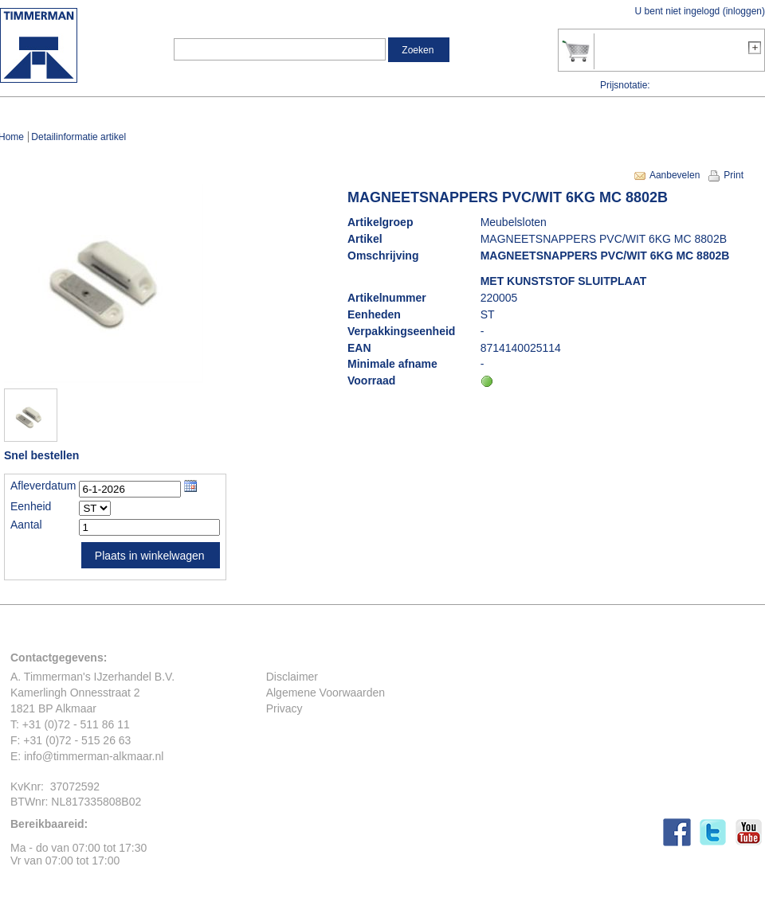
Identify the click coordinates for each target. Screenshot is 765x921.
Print (733, 175)
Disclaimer (292, 676)
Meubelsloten (514, 222)
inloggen (744, 11)
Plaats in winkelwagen (150, 555)
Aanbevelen (674, 175)
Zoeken (418, 50)
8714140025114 (521, 347)
